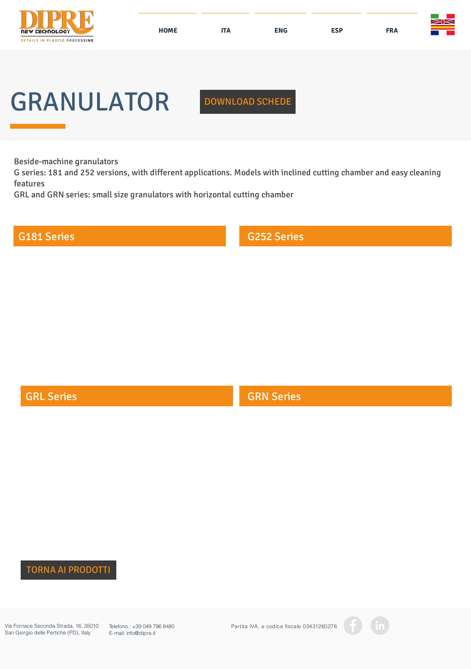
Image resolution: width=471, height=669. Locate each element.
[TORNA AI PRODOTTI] (68, 570)
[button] (248, 102)
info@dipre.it (140, 633)
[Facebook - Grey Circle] (353, 625)
